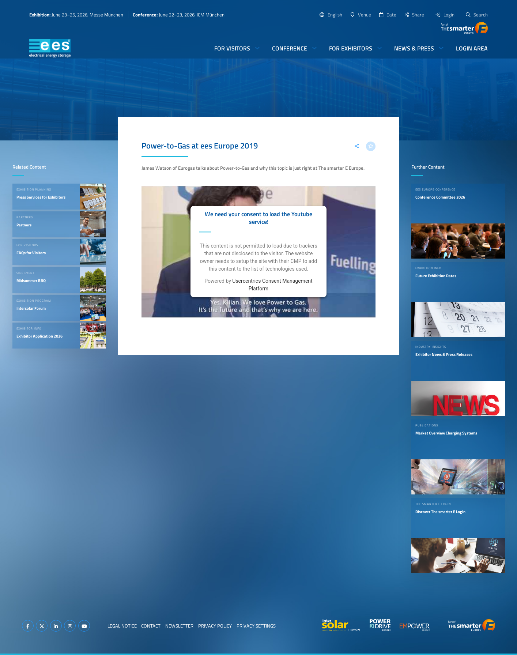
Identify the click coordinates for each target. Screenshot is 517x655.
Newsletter (179, 625)
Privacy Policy (215, 625)
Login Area (472, 48)
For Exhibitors (350, 48)
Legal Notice (122, 625)
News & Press (414, 48)
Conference (289, 48)
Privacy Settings (256, 625)
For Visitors (232, 48)
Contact (151, 625)
